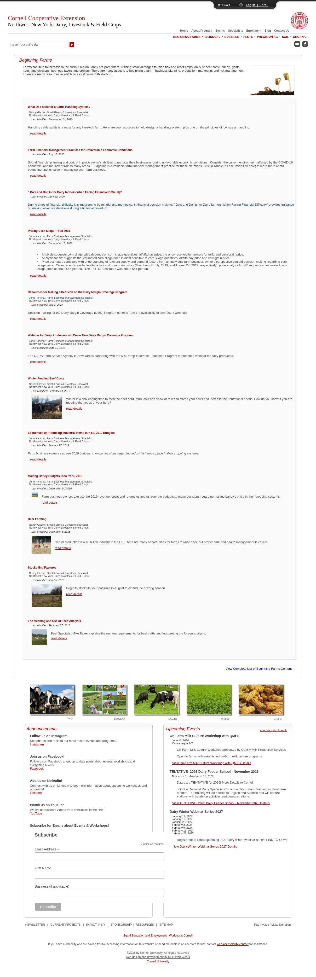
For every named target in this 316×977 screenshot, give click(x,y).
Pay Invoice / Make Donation (272, 924)
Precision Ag (267, 37)
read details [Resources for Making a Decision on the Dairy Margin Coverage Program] (38, 318)
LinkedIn (36, 793)
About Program (201, 30)
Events (220, 30)
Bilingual (212, 37)
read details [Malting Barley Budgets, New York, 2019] (49, 502)
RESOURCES (145, 924)
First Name (43, 868)
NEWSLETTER (35, 924)
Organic (300, 37)
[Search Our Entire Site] (40, 44)
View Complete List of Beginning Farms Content (258, 668)
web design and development (145, 957)
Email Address (47, 849)
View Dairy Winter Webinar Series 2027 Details (204, 846)
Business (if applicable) (52, 886)
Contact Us (281, 30)
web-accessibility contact (232, 944)
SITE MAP (166, 924)
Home (184, 30)
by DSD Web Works (177, 957)
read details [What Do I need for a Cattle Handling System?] (38, 133)
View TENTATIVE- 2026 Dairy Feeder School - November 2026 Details (221, 803)
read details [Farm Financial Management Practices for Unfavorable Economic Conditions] (38, 175)
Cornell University (158, 961)
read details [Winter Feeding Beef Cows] (74, 408)
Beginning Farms (186, 37)
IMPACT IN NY (95, 924)
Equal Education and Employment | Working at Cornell (158, 935)
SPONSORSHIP (121, 924)
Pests (248, 37)
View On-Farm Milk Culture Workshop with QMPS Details (211, 763)
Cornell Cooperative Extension (64, 21)
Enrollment (253, 30)
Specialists (235, 30)
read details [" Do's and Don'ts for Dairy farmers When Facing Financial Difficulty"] (38, 214)
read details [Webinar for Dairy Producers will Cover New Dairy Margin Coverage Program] (38, 362)
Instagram (37, 744)
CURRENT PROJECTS (66, 924)
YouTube (36, 813)
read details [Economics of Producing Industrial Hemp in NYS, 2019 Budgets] (38, 459)
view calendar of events (273, 730)
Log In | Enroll (257, 5)
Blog (267, 30)
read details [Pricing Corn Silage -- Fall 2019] (38, 275)
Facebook (37, 768)
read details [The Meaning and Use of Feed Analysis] (59, 638)
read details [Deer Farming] (63, 548)
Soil (285, 37)
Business (231, 37)
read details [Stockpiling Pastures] (74, 594)
